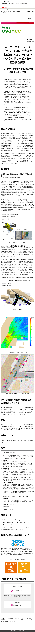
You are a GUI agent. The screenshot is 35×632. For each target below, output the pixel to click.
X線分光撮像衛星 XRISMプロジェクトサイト (12, 529)
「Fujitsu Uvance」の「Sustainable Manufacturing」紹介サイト (17, 527)
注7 (32, 265)
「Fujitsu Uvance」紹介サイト (9, 524)
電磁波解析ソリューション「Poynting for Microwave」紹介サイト (17, 520)
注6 (7, 184)
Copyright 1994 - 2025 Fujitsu (17, 630)
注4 (3, 154)
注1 (23, 79)
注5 (6, 182)
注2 (17, 99)
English (30, 18)
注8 (22, 272)
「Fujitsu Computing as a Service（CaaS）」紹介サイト (15, 522)
